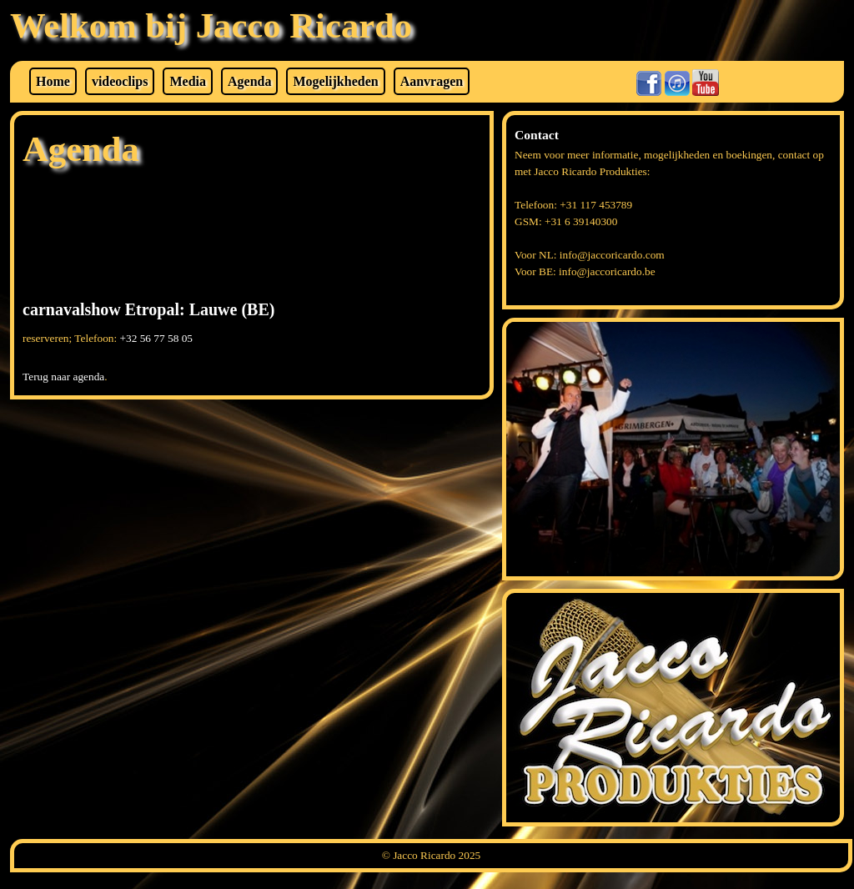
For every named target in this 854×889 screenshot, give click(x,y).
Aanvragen (432, 81)
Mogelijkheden (335, 81)
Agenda (249, 81)
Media (187, 81)
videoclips (120, 81)
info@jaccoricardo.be (607, 271)
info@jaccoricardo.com (612, 255)
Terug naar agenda (63, 376)
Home (53, 81)
